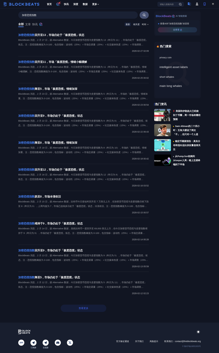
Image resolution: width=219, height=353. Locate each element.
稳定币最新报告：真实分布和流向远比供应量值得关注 (186, 145)
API (21, 342)
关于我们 (139, 341)
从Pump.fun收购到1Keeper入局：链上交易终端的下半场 (186, 160)
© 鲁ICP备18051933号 (191, 346)
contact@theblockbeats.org (188, 341)
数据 (85, 4)
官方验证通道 (122, 341)
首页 (49, 4)
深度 (75, 4)
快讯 (66, 4)
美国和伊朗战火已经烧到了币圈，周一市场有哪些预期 (186, 115)
